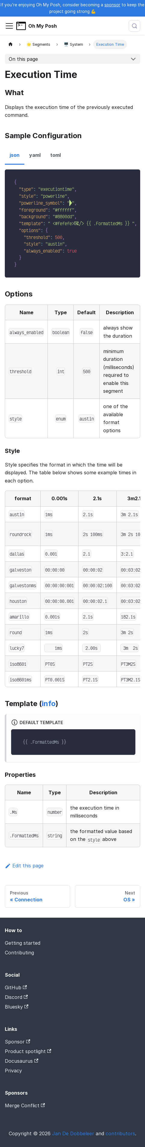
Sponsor (17, 1042)
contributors (120, 1133)
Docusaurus (21, 1061)
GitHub (16, 987)
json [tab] (15, 155)
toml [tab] (55, 155)
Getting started (22, 943)
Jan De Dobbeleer (73, 1133)
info (49, 703)
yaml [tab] (35, 155)
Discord (16, 997)
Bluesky (16, 1007)
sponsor (112, 4)
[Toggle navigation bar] (9, 25)
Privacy (13, 1071)
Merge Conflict (25, 1105)
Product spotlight (28, 1051)
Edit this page (24, 866)
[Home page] (10, 44)
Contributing (19, 953)
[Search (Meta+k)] (134, 26)
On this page (23, 59)
